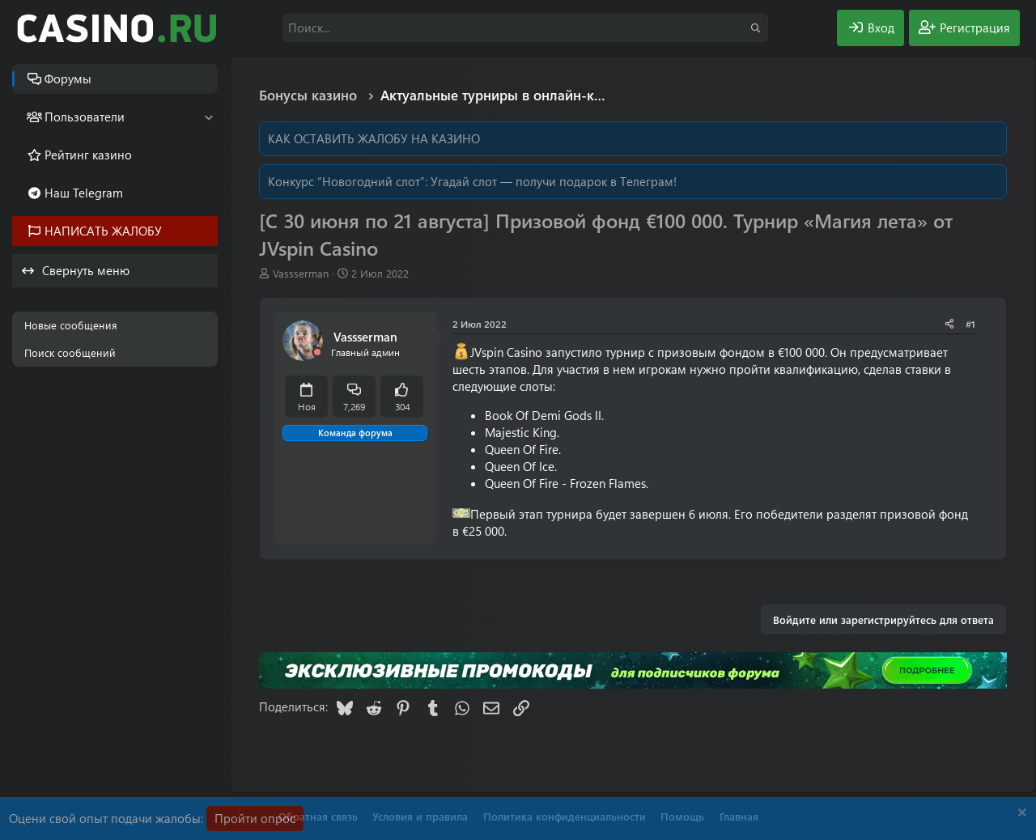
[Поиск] (525, 28)
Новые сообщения (70, 325)
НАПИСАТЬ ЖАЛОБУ (103, 231)
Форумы (68, 78)
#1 (970, 323)
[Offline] (317, 352)
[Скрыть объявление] (1020, 814)
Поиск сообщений (70, 352)
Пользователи (85, 116)
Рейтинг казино (88, 154)
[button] (208, 117)
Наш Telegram (84, 193)
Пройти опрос (254, 818)
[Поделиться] (949, 324)
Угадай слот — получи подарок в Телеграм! (554, 181)
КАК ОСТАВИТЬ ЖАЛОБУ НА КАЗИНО (374, 138)
